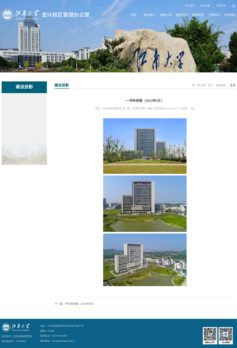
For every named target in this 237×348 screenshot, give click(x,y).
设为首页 (189, 5)
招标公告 (166, 15)
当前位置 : (201, 85)
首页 (133, 15)
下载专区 (214, 15)
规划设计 (150, 15)
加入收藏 (205, 5)
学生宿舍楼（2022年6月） (80, 303)
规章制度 (198, 15)
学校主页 (221, 5)
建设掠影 (182, 15)
